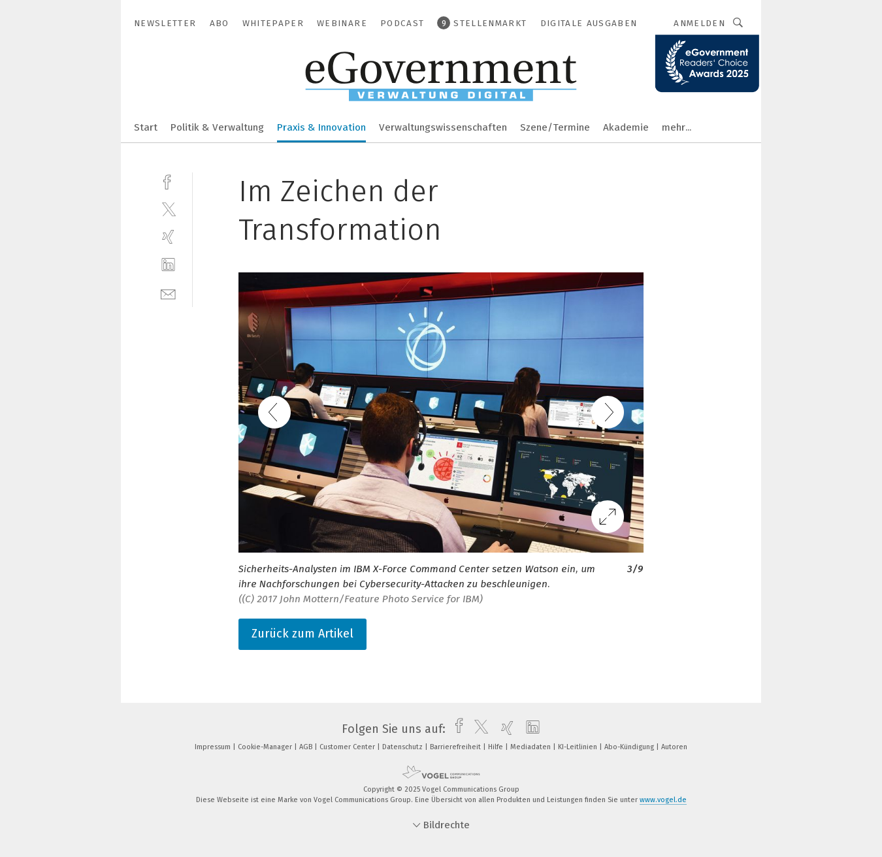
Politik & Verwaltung (217, 127)
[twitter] (168, 209)
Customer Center (348, 747)
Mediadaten (531, 747)
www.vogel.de (663, 800)
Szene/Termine (555, 127)
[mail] (168, 293)
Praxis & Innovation (321, 127)
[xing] (168, 237)
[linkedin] (168, 265)
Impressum (214, 747)
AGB (306, 747)
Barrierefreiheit (456, 747)
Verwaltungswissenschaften (443, 127)
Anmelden (699, 23)
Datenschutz (403, 747)
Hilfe (496, 747)
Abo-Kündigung (630, 747)
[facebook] (168, 180)
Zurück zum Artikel (302, 633)
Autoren (674, 747)
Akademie (626, 127)
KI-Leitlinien (578, 747)
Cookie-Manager (266, 747)
